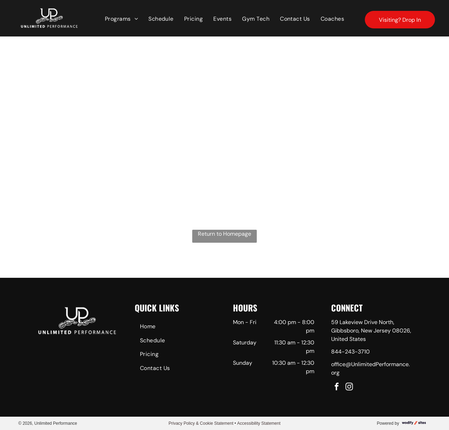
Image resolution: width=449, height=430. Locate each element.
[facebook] (336, 387)
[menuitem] (121, 19)
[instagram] (349, 387)
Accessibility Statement (258, 423)
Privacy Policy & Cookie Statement (200, 423)
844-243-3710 (350, 351)
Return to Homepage (224, 233)
